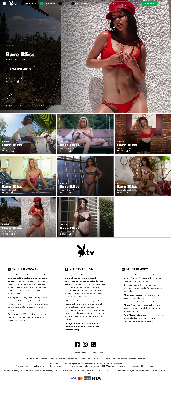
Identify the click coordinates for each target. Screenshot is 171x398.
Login (163, 3)
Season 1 (10, 105)
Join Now (149, 4)
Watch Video (20, 69)
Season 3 (39, 105)
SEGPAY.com (107, 366)
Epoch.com (29, 366)
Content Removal (149, 366)
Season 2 (24, 105)
